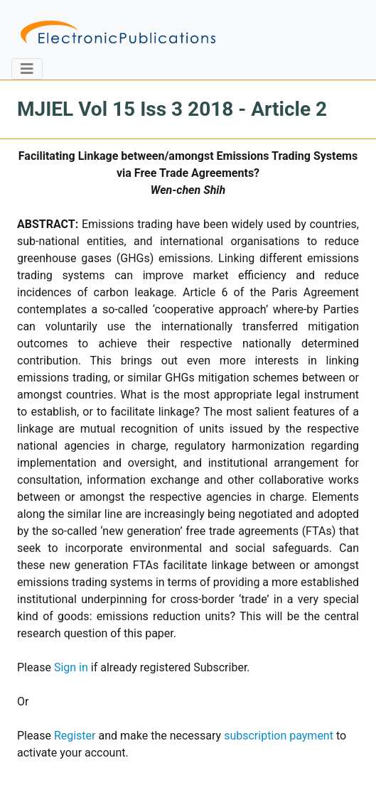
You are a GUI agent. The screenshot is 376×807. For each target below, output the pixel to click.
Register (75, 735)
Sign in (71, 667)
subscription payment (278, 735)
